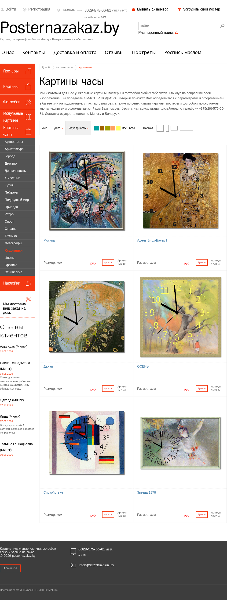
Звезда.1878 (146, 492)
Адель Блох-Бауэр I (152, 240)
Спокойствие (53, 492)
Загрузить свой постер (199, 9)
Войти (8, 9)
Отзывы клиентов (14, 330)
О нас (7, 52)
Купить (108, 262)
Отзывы (114, 52)
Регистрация (36, 9)
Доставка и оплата (74, 52)
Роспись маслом (182, 52)
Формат (148, 128)
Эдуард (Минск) (12, 400)
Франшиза (10, 568)
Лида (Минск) (10, 416)
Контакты (33, 52)
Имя (46, 128)
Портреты (144, 52)
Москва (49, 240)
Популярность (78, 128)
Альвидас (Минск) (13, 346)
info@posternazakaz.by (96, 565)
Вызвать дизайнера (150, 9)
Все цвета (130, 128)
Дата (58, 128)
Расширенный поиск (158, 33)
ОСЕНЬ (143, 366)
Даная (48, 366)
